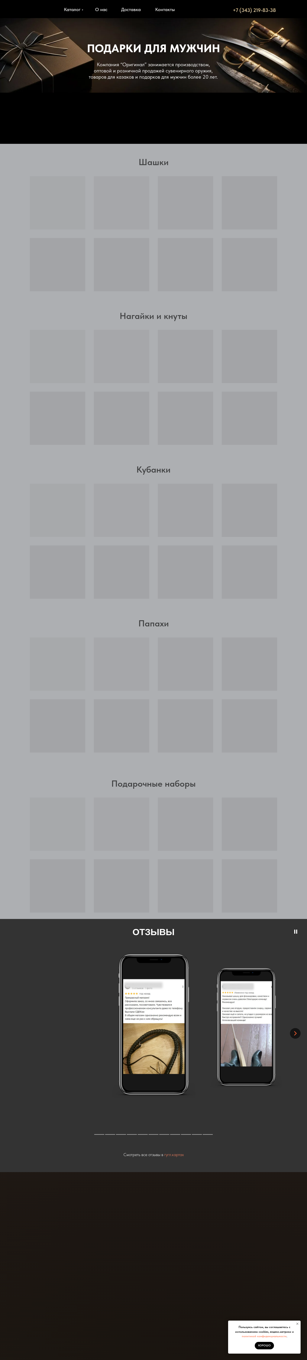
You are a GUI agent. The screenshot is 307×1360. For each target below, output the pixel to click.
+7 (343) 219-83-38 (254, 10)
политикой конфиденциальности (264, 1336)
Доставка (131, 9)
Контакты (165, 9)
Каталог (72, 9)
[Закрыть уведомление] (297, 1324)
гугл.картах (174, 1154)
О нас (101, 9)
